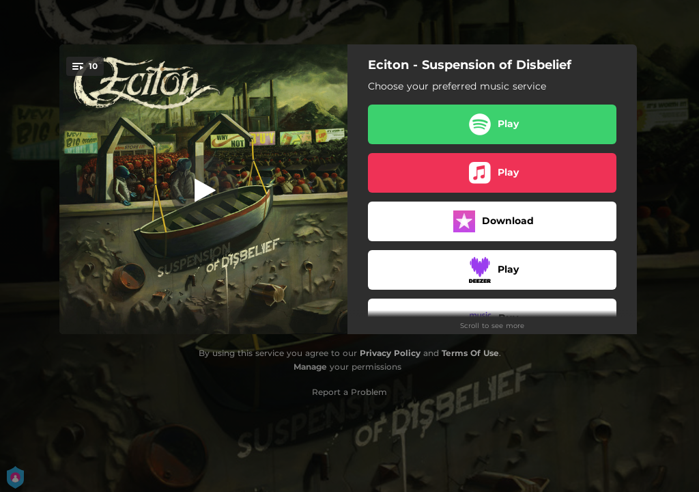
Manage (310, 366)
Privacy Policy (390, 353)
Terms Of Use (470, 353)
